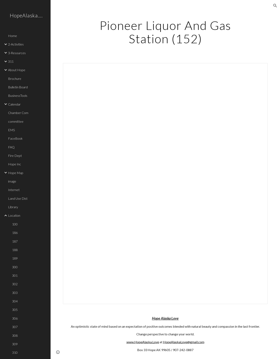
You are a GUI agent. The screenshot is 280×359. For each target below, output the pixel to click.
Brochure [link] (14, 78)
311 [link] (11, 61)
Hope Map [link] (15, 173)
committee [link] (15, 121)
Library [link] (13, 207)
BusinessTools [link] (17, 95)
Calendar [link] (14, 104)
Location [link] (14, 215)
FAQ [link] (11, 147)
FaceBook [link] (15, 138)
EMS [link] (11, 130)
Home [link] (12, 36)
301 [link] (15, 275)
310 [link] (15, 352)
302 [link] (15, 284)
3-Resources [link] (17, 53)
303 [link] (15, 293)
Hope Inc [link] (14, 164)
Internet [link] (14, 190)
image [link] (12, 181)
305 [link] (15, 309)
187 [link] (15, 241)
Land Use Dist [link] (18, 198)
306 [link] (15, 318)
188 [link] (15, 250)
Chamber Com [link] (18, 113)
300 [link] (15, 267)
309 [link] (15, 344)
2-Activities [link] (16, 44)
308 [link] (15, 335)
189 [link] (15, 258)
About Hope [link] (16, 70)
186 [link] (15, 232)
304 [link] (15, 301)
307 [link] (15, 327)
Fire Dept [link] (15, 155)
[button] (275, 6)
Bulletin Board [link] (18, 87)
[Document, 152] (165, 183)
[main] (165, 32)
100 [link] (15, 224)
